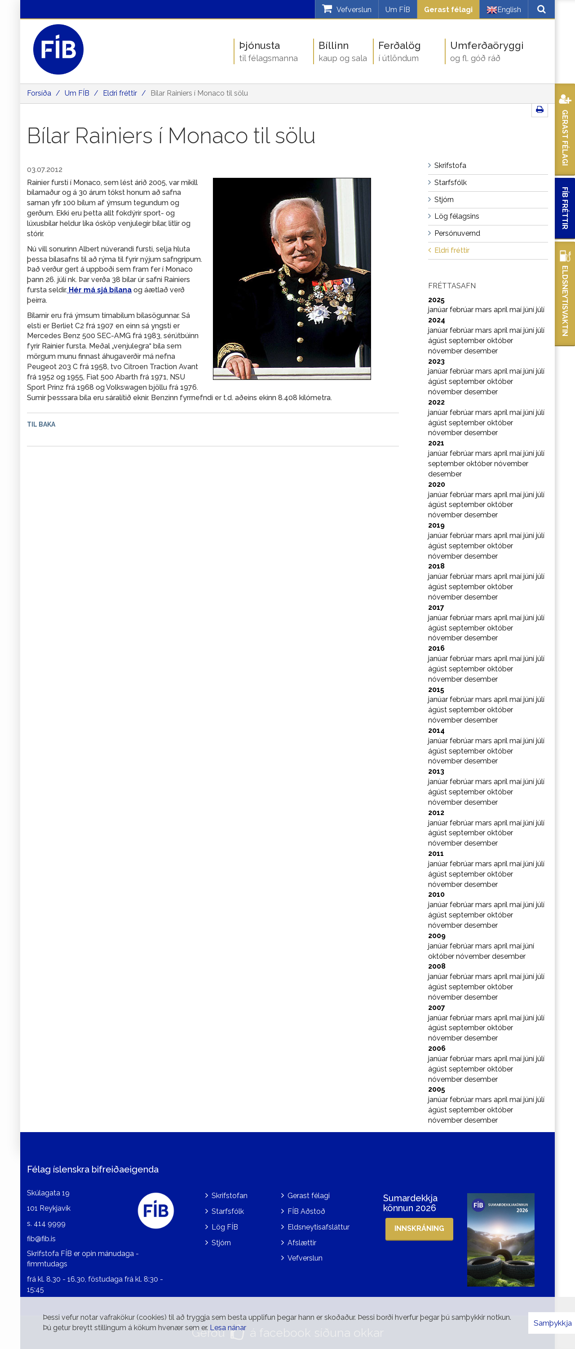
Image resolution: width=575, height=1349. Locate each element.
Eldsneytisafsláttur (318, 1227)
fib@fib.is (41, 1238)
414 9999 (50, 1223)
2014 (436, 730)
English (504, 9)
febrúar (462, 309)
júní (529, 309)
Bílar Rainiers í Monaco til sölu (199, 93)
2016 (436, 648)
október (500, 340)
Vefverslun (305, 1258)
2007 (436, 1007)
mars (484, 309)
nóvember (446, 351)
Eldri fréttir (120, 93)
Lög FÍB (225, 1227)
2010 (436, 894)
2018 (436, 566)
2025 (436, 299)
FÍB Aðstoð (306, 1211)
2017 (436, 607)
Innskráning (419, 1228)
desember (481, 351)
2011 (436, 853)
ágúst (438, 340)
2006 (437, 1048)
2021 (436, 443)
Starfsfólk (228, 1211)
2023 (436, 361)
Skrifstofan (230, 1195)
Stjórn (221, 1243)
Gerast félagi (448, 9)
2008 (437, 966)
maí (516, 309)
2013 (436, 771)
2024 (436, 320)
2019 (436, 525)
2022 (436, 402)
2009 (437, 935)
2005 (436, 1089)
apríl (501, 309)
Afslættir (302, 1243)
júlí (540, 309)
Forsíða (39, 93)
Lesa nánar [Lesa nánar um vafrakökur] (228, 1327)
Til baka (41, 424)
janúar (439, 309)
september (468, 340)
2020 (436, 484)
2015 (436, 689)
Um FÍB (397, 9)
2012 (436, 812)
